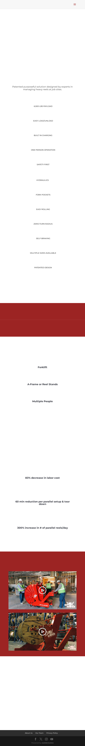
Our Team (39, 733)
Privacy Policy (52, 733)
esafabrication (48, 743)
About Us (28, 733)
